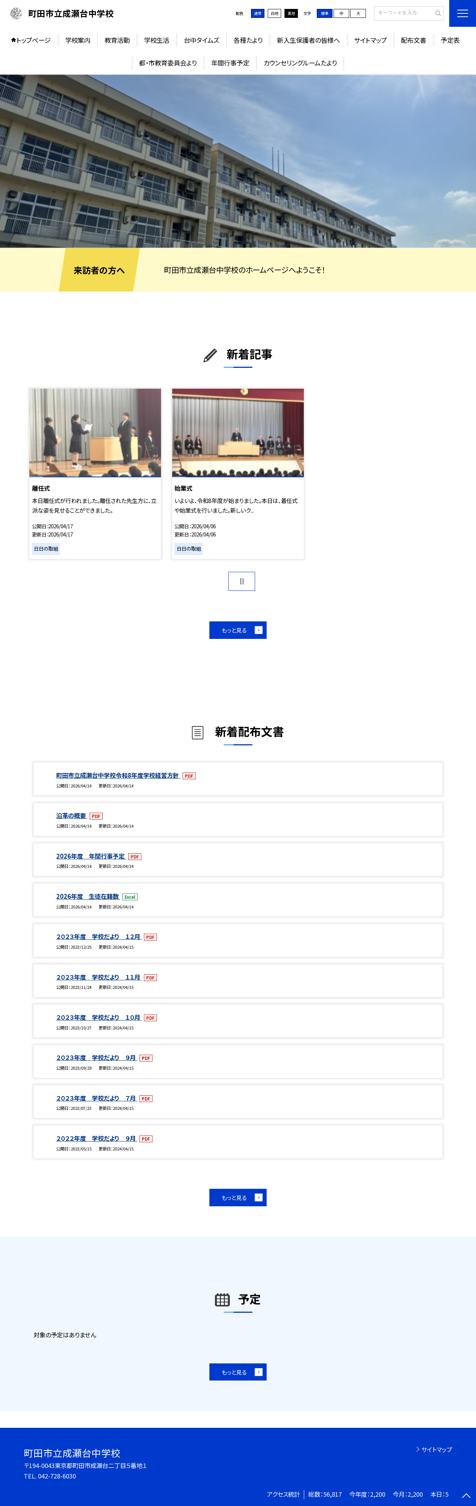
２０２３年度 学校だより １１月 (99, 976)
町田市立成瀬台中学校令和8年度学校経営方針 (118, 775)
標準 (324, 13)
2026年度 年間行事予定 (91, 855)
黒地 (291, 13)
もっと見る (234, 630)
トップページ (33, 40)
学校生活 (156, 40)
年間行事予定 (230, 62)
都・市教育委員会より (168, 62)
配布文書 (413, 40)
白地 (274, 13)
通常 (257, 13)
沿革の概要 (71, 815)
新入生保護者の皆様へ (308, 40)
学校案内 (77, 40)
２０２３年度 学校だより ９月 (96, 1057)
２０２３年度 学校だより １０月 (99, 1017)
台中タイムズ (201, 40)
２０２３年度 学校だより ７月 (96, 1097)
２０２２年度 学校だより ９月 (96, 1138)
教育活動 (117, 40)
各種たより (248, 40)
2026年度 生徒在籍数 (88, 896)
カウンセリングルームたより (300, 62)
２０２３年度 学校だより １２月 (99, 936)
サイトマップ (370, 40)
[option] (238, 161)
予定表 (450, 40)
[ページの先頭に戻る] (466, 1496)
